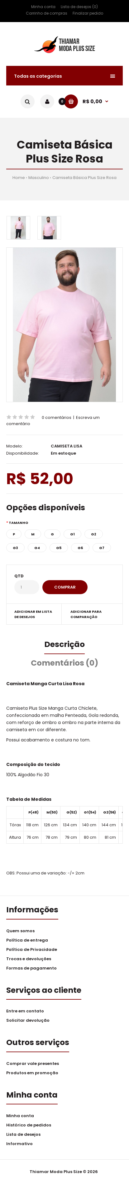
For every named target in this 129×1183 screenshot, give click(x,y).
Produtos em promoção (32, 1073)
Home (18, 178)
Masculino (38, 178)
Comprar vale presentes (32, 1063)
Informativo (19, 1144)
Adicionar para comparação (86, 614)
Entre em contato (25, 1011)
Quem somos (20, 931)
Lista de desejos (23, 1134)
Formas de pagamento (31, 968)
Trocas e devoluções (28, 959)
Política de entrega (27, 940)
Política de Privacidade (31, 949)
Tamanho (18, 522)
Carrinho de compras (46, 13)
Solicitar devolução (28, 1020)
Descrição (64, 644)
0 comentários (56, 417)
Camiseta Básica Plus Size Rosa (84, 178)
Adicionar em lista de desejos (33, 614)
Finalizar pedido (88, 13)
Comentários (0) (64, 663)
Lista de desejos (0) (79, 6)
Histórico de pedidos (28, 1125)
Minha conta (43, 6)
